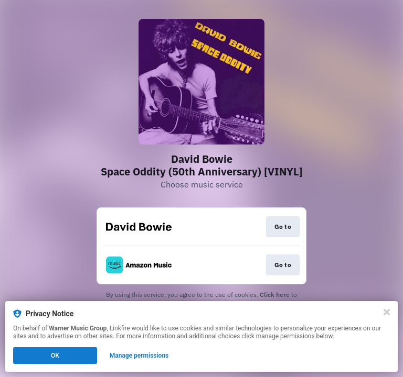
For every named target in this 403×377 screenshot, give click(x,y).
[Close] (386, 312)
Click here (275, 294)
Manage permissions (139, 355)
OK (55, 355)
